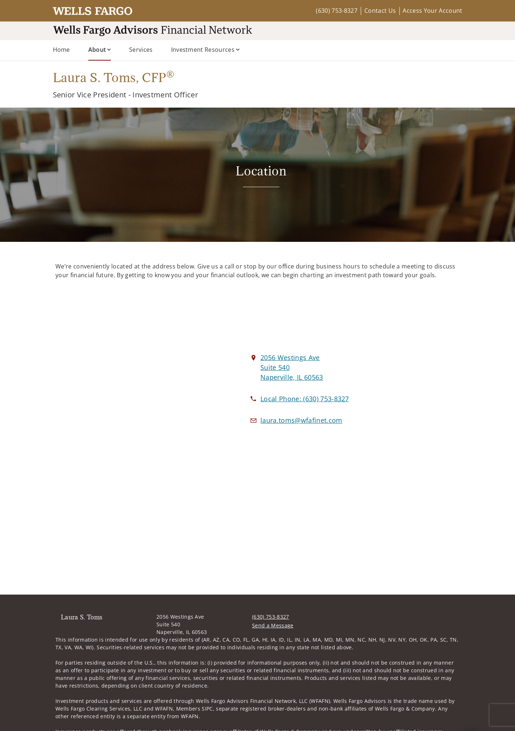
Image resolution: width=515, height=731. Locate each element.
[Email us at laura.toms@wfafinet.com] (301, 420)
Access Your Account (432, 11)
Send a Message (272, 625)
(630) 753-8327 (336, 11)
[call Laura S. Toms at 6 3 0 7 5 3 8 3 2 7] (304, 398)
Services (141, 50)
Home (61, 50)
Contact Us (380, 11)
